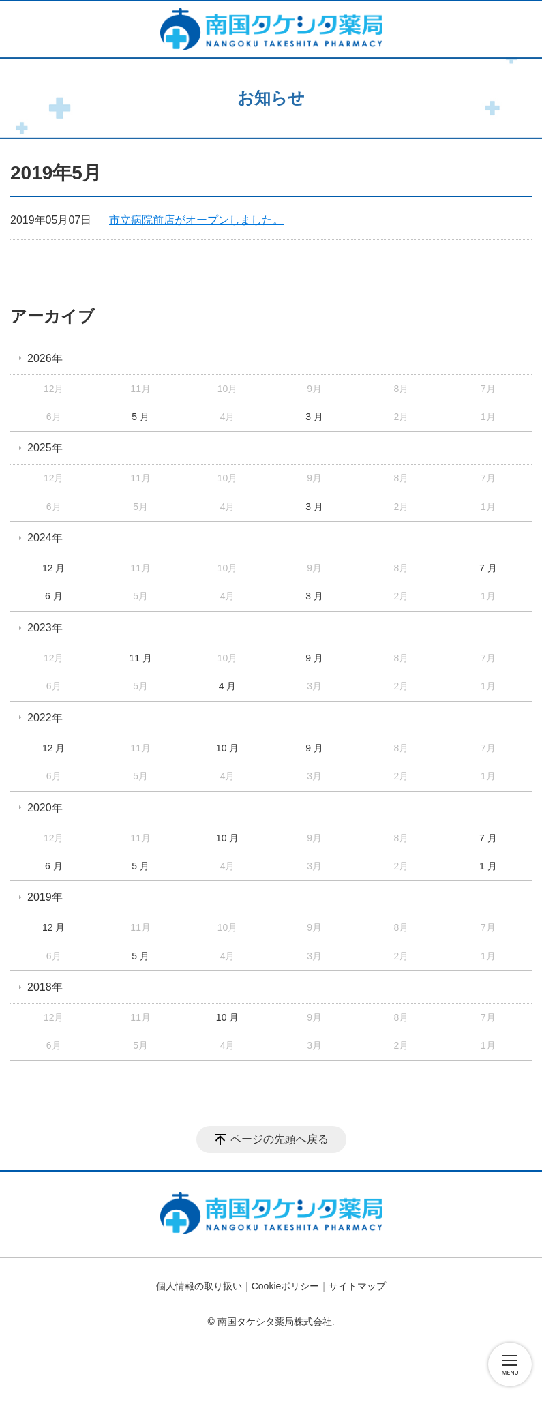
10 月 (227, 748)
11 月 (140, 658)
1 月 (488, 866)
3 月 (314, 416)
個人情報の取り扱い (199, 1286)
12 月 (53, 568)
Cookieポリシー (286, 1286)
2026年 (45, 358)
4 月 (228, 686)
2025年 (45, 447)
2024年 (45, 537)
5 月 (140, 416)
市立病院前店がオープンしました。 (196, 220)
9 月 (314, 658)
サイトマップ (357, 1286)
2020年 (45, 808)
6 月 (54, 596)
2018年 (45, 987)
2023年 (45, 627)
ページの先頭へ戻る (279, 1139)
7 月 (488, 568)
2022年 (45, 718)
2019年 (45, 897)
